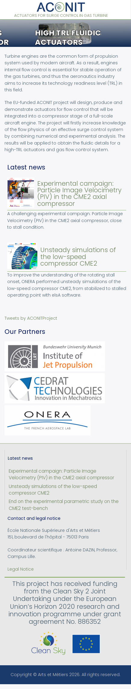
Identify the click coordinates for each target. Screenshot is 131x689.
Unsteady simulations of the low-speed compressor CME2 (78, 256)
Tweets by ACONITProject (31, 318)
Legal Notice (21, 569)
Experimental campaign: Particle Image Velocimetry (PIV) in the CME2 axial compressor (79, 193)
